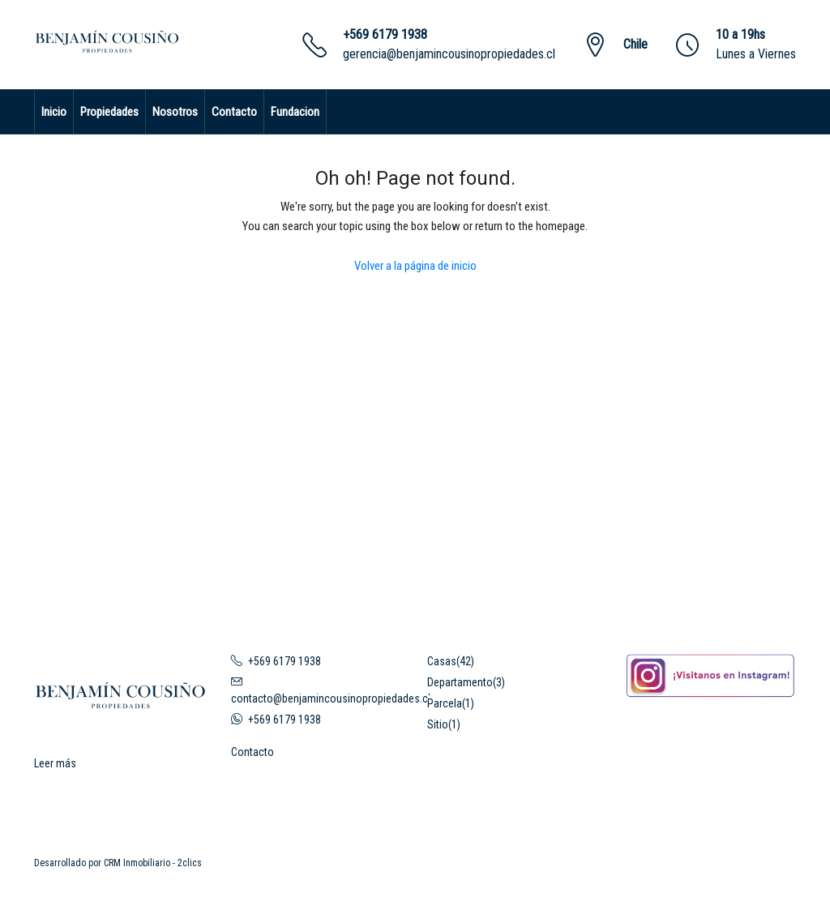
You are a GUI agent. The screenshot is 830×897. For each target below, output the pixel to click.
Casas (441, 661)
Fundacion (295, 112)
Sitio (437, 724)
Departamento (460, 682)
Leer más (55, 763)
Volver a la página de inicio (415, 265)
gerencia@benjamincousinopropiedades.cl (449, 54)
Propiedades (109, 112)
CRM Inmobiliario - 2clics (153, 863)
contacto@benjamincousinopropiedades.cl (330, 698)
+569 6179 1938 (385, 34)
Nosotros (175, 112)
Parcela (444, 703)
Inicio (53, 112)
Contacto (234, 112)
